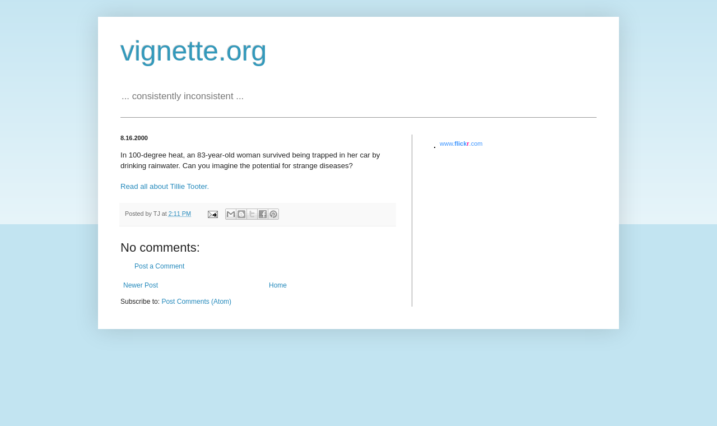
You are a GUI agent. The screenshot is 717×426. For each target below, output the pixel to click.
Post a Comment (159, 266)
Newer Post (140, 285)
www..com (461, 143)
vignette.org (193, 51)
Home (278, 285)
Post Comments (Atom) (196, 301)
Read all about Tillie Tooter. (164, 186)
